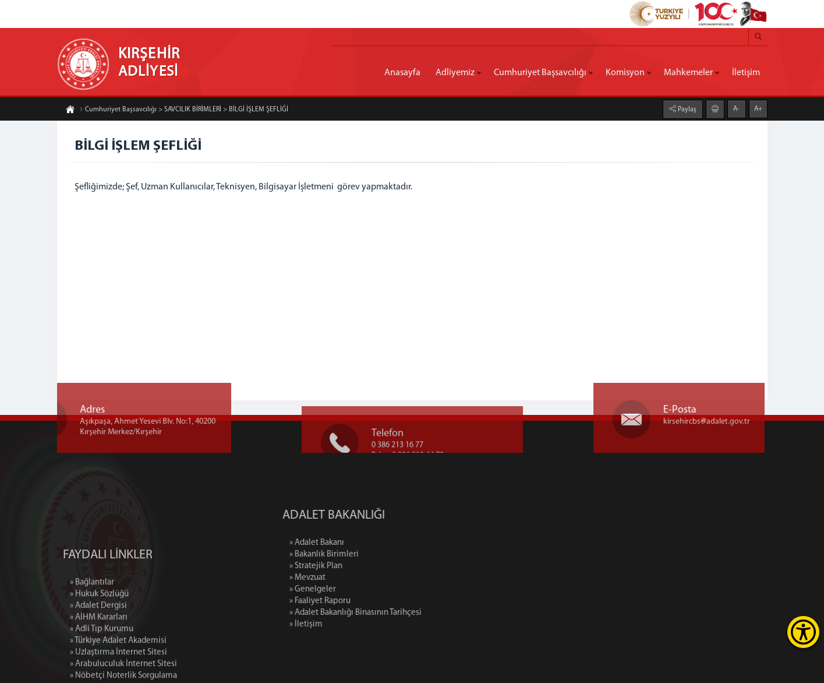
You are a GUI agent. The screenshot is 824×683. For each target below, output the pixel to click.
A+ (758, 108)
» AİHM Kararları (99, 665)
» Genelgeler (362, 589)
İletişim (746, 73)
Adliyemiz (455, 73)
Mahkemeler (688, 73)
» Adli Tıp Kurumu (101, 677)
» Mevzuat (357, 577)
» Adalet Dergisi (98, 653)
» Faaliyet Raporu (370, 601)
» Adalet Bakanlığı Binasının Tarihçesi (405, 612)
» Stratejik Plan (365, 566)
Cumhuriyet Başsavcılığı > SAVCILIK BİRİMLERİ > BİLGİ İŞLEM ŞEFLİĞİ (183, 110)
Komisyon (625, 73)
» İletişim (356, 624)
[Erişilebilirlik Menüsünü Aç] (803, 632)
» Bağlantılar (92, 630)
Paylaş (686, 108)
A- (736, 108)
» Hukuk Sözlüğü (99, 642)
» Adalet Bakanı (366, 542)
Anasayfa (402, 73)
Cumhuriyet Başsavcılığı (540, 73)
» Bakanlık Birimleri (374, 554)
